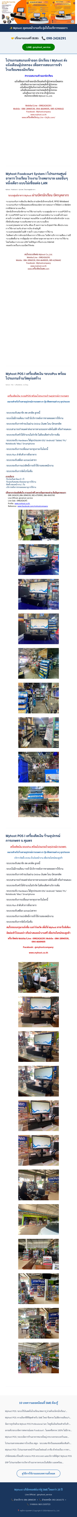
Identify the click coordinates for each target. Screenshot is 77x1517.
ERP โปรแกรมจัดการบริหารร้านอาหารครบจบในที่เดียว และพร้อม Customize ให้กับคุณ (33, 1462)
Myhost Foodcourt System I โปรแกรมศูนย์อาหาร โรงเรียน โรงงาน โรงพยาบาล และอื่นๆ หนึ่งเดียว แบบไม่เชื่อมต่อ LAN (37, 178)
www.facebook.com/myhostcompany (33, 506)
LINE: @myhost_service (38, 47)
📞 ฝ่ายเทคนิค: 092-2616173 (51, 1499)
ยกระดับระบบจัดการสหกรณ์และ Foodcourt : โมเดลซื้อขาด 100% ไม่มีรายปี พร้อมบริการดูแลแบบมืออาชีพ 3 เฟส (38, 1430)
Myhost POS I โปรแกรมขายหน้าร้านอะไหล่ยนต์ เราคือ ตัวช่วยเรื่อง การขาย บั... (37, 1449)
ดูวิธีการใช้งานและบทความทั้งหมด (38, 1473)
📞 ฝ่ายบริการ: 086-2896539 (23, 1499)
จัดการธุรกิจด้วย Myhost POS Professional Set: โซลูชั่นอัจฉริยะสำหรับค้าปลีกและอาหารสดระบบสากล (37, 1424)
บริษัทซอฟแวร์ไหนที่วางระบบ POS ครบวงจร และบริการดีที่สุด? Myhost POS (38, 1456)
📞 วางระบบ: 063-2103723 (38, 1504)
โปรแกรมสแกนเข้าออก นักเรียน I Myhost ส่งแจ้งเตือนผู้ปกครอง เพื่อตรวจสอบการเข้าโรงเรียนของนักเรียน (36, 65)
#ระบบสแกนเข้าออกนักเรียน (39, 75)
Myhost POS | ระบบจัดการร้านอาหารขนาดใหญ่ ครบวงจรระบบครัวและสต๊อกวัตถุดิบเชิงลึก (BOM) (36, 1436)
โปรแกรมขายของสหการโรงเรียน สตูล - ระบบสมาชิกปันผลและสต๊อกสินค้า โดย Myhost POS (37, 1443)
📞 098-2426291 (53, 38)
